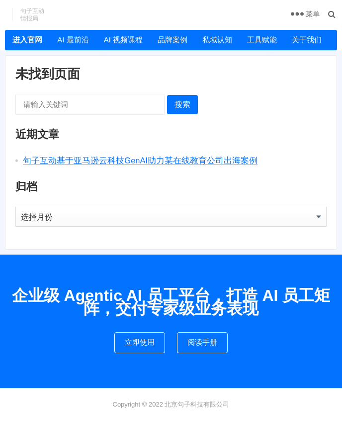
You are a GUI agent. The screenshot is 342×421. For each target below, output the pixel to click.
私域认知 (217, 39)
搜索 (182, 104)
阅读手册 (202, 342)
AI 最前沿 (72, 39)
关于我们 (307, 39)
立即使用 (140, 342)
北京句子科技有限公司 (197, 404)
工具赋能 (262, 39)
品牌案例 (172, 39)
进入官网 (27, 39)
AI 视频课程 (123, 39)
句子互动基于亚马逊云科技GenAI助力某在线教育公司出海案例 (140, 160)
